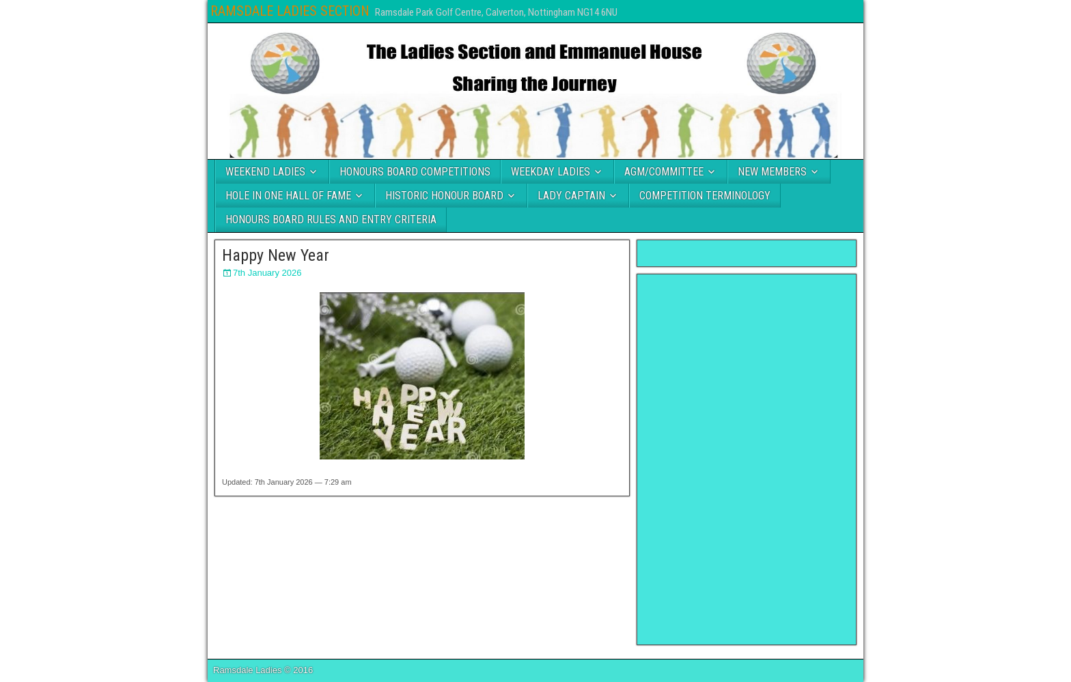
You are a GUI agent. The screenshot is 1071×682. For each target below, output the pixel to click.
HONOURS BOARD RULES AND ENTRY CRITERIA (330, 219)
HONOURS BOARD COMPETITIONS (414, 171)
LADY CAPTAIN (571, 195)
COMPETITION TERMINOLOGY (704, 195)
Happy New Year (275, 255)
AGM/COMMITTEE (664, 171)
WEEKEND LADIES (265, 171)
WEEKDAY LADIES (550, 171)
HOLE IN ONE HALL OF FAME (288, 195)
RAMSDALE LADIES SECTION (290, 11)
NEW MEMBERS (772, 171)
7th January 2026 (267, 273)
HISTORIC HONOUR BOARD (444, 195)
